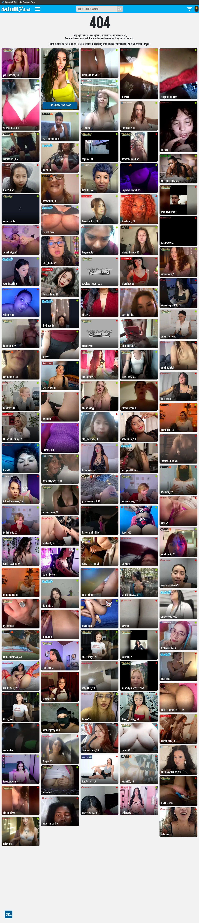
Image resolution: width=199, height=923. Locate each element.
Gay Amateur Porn (27, 2)
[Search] (120, 9)
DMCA (9, 914)
